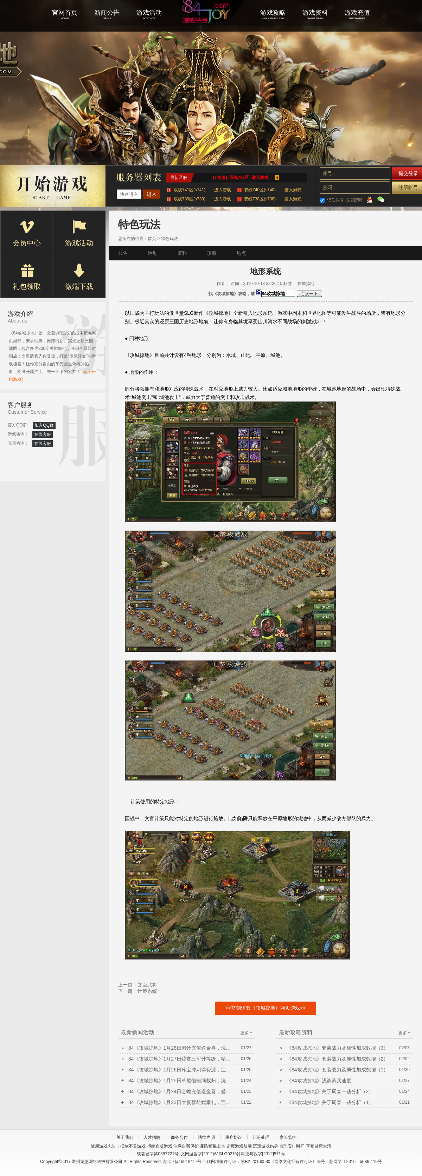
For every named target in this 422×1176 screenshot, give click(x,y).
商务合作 (179, 1137)
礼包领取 (27, 277)
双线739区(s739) (202, 199)
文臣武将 (147, 985)
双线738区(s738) (272, 199)
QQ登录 (369, 199)
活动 (153, 253)
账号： (329, 173)
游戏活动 (79, 233)
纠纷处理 (260, 1137)
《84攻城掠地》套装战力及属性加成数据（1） (337, 1069)
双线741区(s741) (202, 189)
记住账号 (335, 200)
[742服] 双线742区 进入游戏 (240, 177)
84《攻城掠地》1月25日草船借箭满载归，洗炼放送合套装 (181, 1080)
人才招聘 (151, 1137)
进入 (151, 194)
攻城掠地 (211, 21)
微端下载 (79, 277)
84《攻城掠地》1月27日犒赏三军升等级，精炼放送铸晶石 (181, 1059)
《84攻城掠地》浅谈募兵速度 (319, 1080)
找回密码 (353, 200)
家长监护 (288, 1137)
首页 (152, 238)
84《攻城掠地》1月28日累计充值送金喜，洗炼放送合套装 (181, 1048)
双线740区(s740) (272, 189)
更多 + (246, 1032)
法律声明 (206, 1137)
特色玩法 (169, 238)
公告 (123, 253)
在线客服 (42, 434)
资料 (182, 253)
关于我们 (124, 1137)
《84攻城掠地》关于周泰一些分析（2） (330, 1091)
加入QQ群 (44, 425)
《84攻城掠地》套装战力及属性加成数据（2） (337, 1059)
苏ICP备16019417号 (182, 1161)
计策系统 (147, 991)
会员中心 (27, 233)
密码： (329, 187)
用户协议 (233, 1137)
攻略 (212, 253)
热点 (241, 253)
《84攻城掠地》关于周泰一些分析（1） (330, 1102)
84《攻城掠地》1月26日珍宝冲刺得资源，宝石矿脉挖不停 (181, 1069)
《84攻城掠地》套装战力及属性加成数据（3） (337, 1048)
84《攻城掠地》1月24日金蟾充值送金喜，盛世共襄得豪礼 (181, 1091)
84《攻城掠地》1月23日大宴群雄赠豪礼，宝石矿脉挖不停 (181, 1102)
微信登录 (381, 199)
